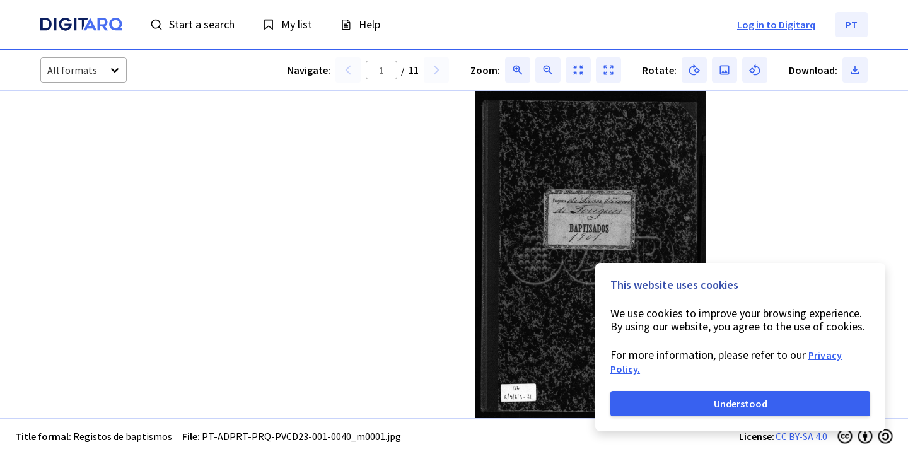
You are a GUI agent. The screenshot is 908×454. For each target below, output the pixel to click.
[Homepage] (81, 26)
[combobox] (48, 70)
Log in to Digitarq (776, 24)
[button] (88, 154)
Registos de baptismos (122, 436)
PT (852, 24)
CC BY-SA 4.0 (801, 436)
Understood (740, 403)
